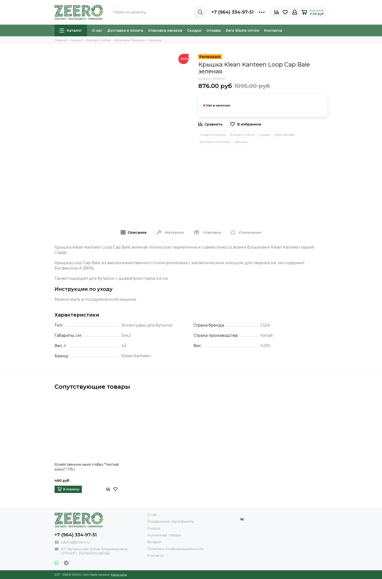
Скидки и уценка (213, 134)
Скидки (194, 30)
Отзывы (213, 30)
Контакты (273, 30)
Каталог (70, 30)
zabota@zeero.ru (75, 542)
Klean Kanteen (285, 134)
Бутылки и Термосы (215, 142)
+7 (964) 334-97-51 (232, 12)
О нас (97, 30)
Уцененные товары (164, 535)
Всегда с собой (242, 134)
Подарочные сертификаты (170, 521)
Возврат (154, 542)
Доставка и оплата (125, 30)
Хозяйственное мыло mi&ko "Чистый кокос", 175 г (87, 467)
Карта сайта (119, 574)
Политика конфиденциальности (175, 549)
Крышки (241, 142)
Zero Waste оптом (242, 30)
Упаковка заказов (165, 30)
